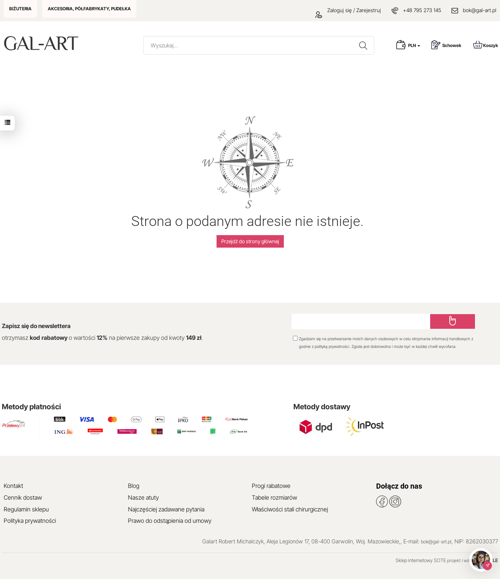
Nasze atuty (143, 497)
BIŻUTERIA (20, 8)
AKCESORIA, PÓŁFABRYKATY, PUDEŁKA (89, 8)
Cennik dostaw (23, 497)
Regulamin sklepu (26, 509)
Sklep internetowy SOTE (421, 560)
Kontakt (13, 485)
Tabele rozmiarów (274, 497)
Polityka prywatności (30, 520)
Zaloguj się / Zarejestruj (348, 10)
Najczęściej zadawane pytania (166, 509)
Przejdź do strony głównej (250, 241)
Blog (133, 485)
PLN (414, 45)
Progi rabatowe (271, 485)
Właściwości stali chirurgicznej (290, 509)
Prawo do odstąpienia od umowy (169, 520)
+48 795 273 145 (422, 10)
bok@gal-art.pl (479, 10)
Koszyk (485, 44)
